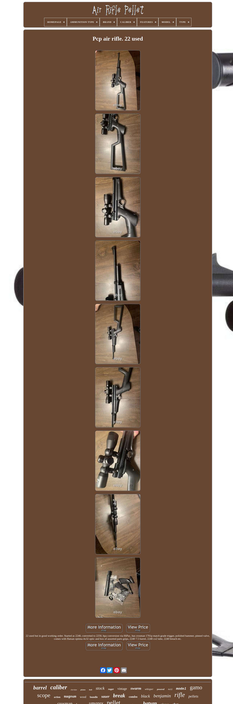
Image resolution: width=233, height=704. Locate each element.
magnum (70, 697)
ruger (111, 689)
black (145, 696)
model (181, 689)
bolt (90, 690)
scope (43, 695)
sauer (105, 696)
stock (100, 688)
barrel (40, 688)
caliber (58, 687)
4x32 (170, 689)
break (119, 695)
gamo (196, 687)
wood (83, 696)
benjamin (162, 695)
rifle (179, 694)
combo (133, 696)
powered (160, 689)
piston (82, 690)
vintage (122, 689)
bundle (94, 697)
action (57, 697)
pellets (193, 696)
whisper (149, 689)
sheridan (74, 690)
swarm (135, 688)
